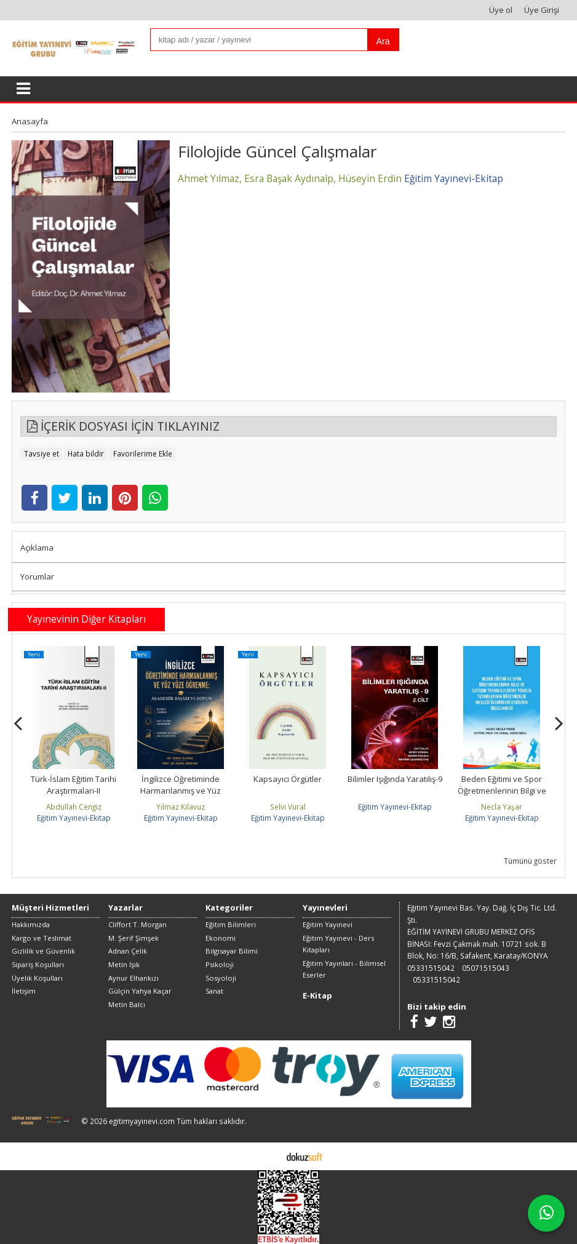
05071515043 (485, 968)
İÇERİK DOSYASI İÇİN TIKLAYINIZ (123, 426)
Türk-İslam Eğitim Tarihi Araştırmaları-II (73, 785)
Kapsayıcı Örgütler (287, 778)
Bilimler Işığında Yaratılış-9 (395, 778)
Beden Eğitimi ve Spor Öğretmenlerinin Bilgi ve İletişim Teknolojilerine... (502, 790)
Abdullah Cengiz (73, 806)
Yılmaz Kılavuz (180, 806)
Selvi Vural (288, 806)
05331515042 (431, 968)
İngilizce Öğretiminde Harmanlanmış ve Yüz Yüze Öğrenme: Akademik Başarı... (181, 797)
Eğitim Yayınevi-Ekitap (74, 818)
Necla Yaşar (501, 806)
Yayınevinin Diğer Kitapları (86, 619)
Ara (383, 41)
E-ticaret (269, 1156)
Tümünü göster (530, 861)
